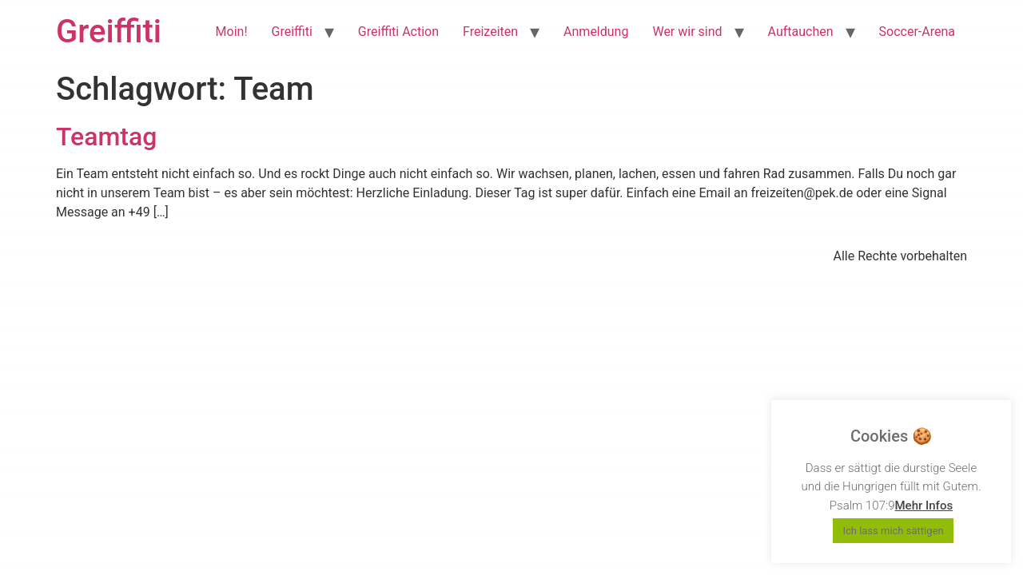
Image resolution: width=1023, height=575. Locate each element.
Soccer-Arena (917, 31)
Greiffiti (108, 31)
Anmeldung (595, 31)
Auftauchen (801, 31)
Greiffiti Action (398, 31)
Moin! (232, 31)
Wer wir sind (687, 31)
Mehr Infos (923, 505)
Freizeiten (490, 31)
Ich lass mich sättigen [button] (892, 531)
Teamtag (106, 136)
